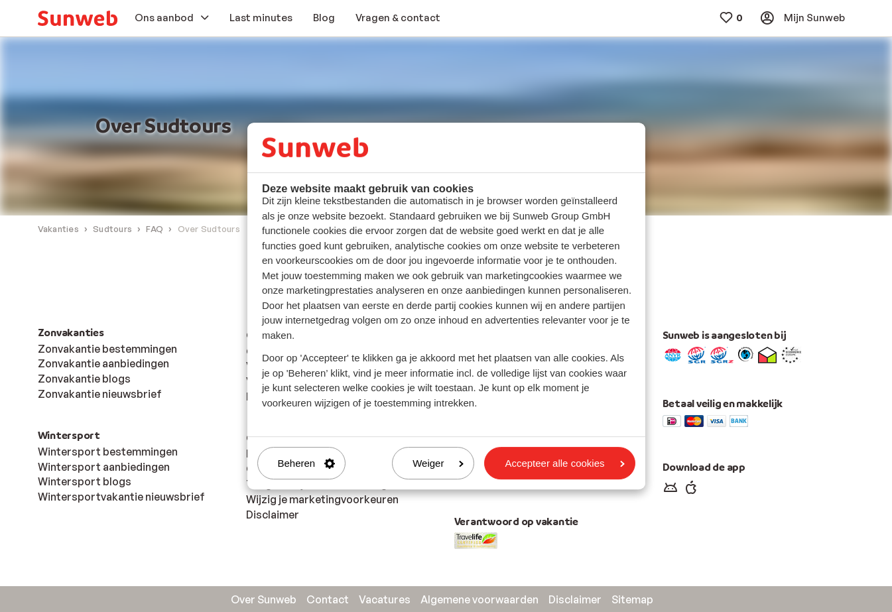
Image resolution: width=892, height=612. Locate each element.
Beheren (307, 463)
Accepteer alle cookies (564, 463)
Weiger (438, 463)
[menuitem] (77, 18)
